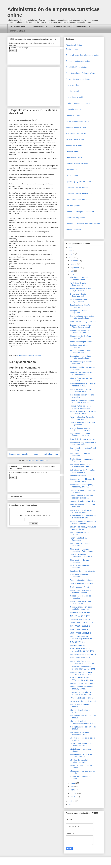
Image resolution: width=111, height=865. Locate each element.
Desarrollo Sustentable (75, 97)
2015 (70, 254)
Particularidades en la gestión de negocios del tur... (83, 385)
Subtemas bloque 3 (83, 26)
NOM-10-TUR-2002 (77, 642)
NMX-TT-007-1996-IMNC (80, 626)
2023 (70, 251)
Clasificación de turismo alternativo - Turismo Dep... (81, 550)
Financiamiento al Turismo (76, 127)
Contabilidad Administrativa (76, 67)
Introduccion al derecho (75, 145)
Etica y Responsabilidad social (78, 121)
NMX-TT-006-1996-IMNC (80, 630)
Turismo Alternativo (73, 230)
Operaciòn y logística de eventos (78, 182)
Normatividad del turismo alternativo (80, 455)
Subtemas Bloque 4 (18, 31)
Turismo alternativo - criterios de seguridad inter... (82, 423)
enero (73, 797)
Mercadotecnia (71, 170)
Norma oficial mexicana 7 (80, 658)
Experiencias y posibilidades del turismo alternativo (82, 480)
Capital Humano (72, 49)
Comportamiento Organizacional (78, 61)
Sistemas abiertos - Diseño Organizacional (80, 352)
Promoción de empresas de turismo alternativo (81, 374)
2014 (70, 258)
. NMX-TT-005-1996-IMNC (80, 633)
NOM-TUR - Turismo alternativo (82, 439)
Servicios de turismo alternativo (82, 501)
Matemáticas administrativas (77, 163)
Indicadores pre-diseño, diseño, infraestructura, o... (82, 471)
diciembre (75, 261)
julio (72, 271)
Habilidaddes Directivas (75, 139)
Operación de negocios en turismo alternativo (80, 390)
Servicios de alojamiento (75, 218)
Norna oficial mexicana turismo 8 (83, 654)
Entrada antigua (51, 454)
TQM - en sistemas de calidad (81, 698)
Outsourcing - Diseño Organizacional (78, 300)
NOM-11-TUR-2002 (77, 645)
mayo (73, 783)
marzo (73, 790)
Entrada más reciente (18, 454)
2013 (70, 801)
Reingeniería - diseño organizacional (78, 312)
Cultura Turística (72, 85)
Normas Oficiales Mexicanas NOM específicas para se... (81, 679)
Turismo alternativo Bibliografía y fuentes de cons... (83, 418)
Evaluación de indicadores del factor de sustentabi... (81, 460)
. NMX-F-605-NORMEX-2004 (81, 623)
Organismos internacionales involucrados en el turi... (81, 435)
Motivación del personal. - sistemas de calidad (80, 733)
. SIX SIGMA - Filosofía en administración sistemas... (81, 693)
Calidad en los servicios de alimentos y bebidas (80, 591)
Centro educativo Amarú (79, 587)
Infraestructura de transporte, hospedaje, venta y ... (81, 486)
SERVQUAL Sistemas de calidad (83, 701)
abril (72, 786)
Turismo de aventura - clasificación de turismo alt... (82, 555)
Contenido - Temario (18, 26)
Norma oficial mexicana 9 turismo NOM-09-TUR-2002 (82, 650)
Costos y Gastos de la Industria (78, 79)
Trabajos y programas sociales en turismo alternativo (82, 401)
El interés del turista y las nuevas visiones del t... (83, 528)
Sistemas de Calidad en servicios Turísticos (83, 224)
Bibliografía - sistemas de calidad (83, 683)
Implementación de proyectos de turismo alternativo (82, 412)
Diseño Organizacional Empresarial (79, 103)
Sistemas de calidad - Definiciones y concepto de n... (83, 722)
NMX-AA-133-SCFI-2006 (80, 612)
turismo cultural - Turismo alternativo (80, 544)
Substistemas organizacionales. (82, 342)
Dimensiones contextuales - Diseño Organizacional (81, 326)
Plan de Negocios (73, 206)
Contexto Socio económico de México (80, 73)
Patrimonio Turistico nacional (77, 188)
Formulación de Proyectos (76, 133)
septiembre (75, 268)
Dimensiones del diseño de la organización (81, 337)
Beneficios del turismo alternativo (83, 571)
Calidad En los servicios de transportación (80, 602)
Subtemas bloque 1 (40, 26)
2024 (70, 247)
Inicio (36, 454)
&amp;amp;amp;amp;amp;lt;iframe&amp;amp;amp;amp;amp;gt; (37, 57)
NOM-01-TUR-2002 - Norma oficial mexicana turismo (81, 673)
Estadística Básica (73, 115)
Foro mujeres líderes (78, 476)
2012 (70, 804)
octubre (74, 264)
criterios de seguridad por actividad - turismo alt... (80, 429)
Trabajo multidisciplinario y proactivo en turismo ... (80, 407)
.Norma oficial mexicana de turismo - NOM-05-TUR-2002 (82, 668)
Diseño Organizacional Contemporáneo (79, 278)
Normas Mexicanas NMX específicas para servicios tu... (83, 637)
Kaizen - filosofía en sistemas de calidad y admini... (82, 688)
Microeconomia (72, 176)
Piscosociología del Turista (76, 200)
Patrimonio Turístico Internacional (79, 194)
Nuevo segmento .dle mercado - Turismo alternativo (82, 511)
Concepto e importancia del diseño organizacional (80, 357)
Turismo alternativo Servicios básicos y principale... (81, 497)
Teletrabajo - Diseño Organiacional (78, 284)
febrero (74, 793)
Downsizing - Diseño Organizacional (78, 295)
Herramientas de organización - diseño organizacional (82, 317)
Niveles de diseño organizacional (83, 322)
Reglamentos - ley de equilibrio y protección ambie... (83, 444)
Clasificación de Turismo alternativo (79, 561)
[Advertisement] (7, 809)
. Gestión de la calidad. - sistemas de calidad (79, 761)
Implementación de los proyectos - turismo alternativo (83, 522)
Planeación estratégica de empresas (80, 212)
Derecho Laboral (72, 91)
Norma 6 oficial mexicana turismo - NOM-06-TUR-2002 (82, 662)
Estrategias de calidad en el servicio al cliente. (81, 755)
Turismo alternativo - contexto (81, 583)
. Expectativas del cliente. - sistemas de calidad (80, 744)
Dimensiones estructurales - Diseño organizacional (81, 332)
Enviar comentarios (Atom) (38, 460)
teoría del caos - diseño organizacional (79, 346)
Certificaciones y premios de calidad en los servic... (81, 608)
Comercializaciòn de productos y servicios (82, 55)
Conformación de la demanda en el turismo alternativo (83, 517)
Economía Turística (73, 109)
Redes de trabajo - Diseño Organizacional (80, 289)
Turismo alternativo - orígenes (81, 580)
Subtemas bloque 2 (62, 26)
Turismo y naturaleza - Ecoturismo (79, 539)
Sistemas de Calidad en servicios (29, 356)
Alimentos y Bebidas (74, 45)
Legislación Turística (74, 157)
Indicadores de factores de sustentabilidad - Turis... (80, 466)
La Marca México (72, 151)
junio (73, 274)
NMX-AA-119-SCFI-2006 (80, 616)
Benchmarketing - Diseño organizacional (80, 306)
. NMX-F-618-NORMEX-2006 (81, 619)
